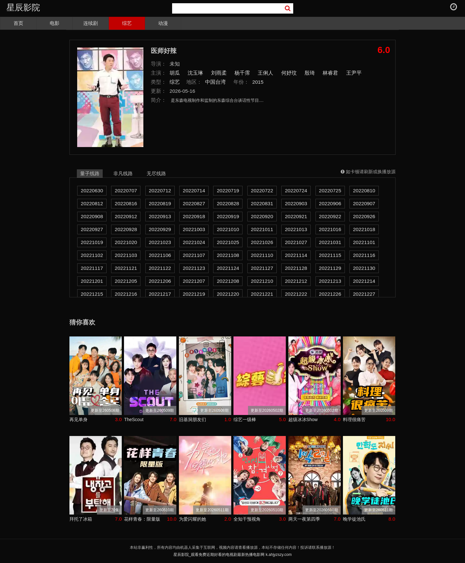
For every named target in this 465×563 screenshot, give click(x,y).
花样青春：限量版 (142, 519)
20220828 (228, 203)
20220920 (262, 216)
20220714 (194, 190)
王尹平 (354, 73)
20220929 (160, 229)
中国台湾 (215, 82)
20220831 (262, 203)
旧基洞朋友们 (192, 419)
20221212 (296, 281)
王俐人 (265, 73)
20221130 (364, 268)
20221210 (262, 281)
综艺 (127, 23)
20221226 (330, 294)
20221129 (330, 268)
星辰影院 (23, 7)
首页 (18, 23)
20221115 (330, 255)
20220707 (126, 190)
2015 (258, 82)
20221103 (126, 255)
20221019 (92, 242)
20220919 (228, 216)
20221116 (364, 255)
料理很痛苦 (354, 419)
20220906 (330, 203)
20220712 (160, 190)
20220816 (126, 203)
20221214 (364, 281)
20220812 (92, 203)
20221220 (228, 294)
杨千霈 (242, 73)
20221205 (126, 281)
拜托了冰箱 (80, 519)
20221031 (330, 242)
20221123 (194, 268)
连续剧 (90, 23)
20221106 (160, 255)
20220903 (296, 203)
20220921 (296, 216)
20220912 (126, 216)
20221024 (194, 242)
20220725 (330, 190)
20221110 (262, 255)
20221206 (160, 281)
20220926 (364, 216)
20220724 (296, 190)
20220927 (92, 229)
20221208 (228, 281)
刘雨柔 (219, 73)
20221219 (194, 294)
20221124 (228, 268)
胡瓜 (175, 73)
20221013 (296, 229)
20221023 (160, 242)
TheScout (133, 419)
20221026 (262, 242)
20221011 (262, 229)
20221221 (262, 294)
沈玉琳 (195, 73)
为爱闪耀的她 (192, 519)
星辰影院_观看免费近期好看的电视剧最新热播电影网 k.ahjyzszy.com (232, 554)
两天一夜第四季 (304, 519)
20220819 (160, 203)
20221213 (330, 281)
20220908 (92, 216)
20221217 (160, 294)
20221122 (160, 268)
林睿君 (330, 73)
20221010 (228, 229)
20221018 (364, 229)
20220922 (330, 216)
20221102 (92, 255)
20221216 (126, 294)
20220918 (194, 216)
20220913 (160, 216)
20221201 (92, 281)
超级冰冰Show (303, 419)
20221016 (330, 229)
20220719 (228, 190)
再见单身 (78, 419)
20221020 (126, 242)
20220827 (194, 203)
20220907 (364, 203)
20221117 (92, 268)
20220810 (364, 190)
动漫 (163, 23)
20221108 (228, 255)
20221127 (262, 268)
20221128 (296, 268)
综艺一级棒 (244, 419)
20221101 (364, 242)
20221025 (228, 242)
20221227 (364, 294)
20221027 (296, 242)
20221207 (194, 281)
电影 (54, 23)
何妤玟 (289, 73)
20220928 (126, 229)
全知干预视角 (247, 519)
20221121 (126, 268)
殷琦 (310, 73)
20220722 (262, 190)
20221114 (296, 255)
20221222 (296, 294)
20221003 (194, 229)
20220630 (92, 190)
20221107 (194, 255)
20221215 (92, 294)
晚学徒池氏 (354, 519)
